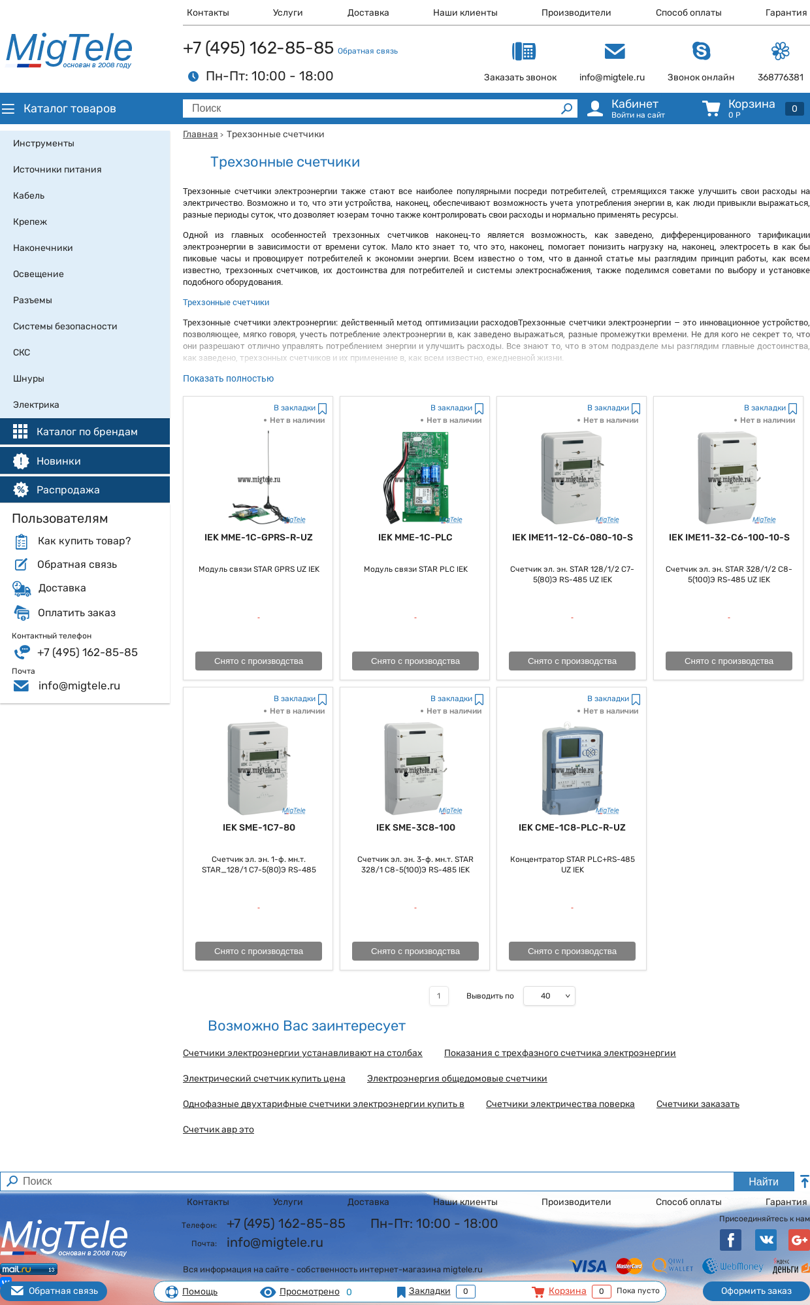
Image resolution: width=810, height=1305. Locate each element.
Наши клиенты (465, 12)
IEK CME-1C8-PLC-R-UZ (572, 827)
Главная (200, 134)
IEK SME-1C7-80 (259, 827)
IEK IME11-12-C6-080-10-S (572, 537)
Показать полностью (228, 378)
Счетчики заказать (697, 1104)
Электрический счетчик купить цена (264, 1078)
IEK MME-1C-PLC (415, 537)
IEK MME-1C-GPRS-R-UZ (258, 537)
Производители (576, 12)
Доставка (368, 12)
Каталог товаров (58, 108)
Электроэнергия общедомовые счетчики (457, 1078)
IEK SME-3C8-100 (415, 827)
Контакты (208, 12)
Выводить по (490, 995)
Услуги (288, 12)
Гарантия (786, 12)
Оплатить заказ (77, 613)
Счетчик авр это (218, 1129)
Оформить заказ (756, 1291)
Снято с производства (258, 661)
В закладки (295, 407)
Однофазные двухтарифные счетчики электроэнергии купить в (323, 1104)
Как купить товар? (84, 541)
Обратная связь (368, 51)
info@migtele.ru (79, 685)
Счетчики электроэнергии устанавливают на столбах (303, 1053)
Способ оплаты (689, 12)
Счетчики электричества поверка (560, 1104)
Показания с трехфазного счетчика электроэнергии (560, 1053)
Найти (764, 1181)
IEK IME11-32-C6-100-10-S (729, 537)
